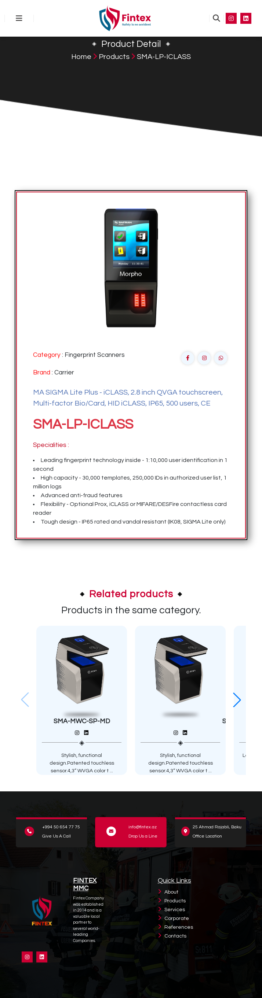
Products (114, 56)
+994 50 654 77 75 (61, 827)
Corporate (176, 918)
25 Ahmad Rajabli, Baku (217, 827)
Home (81, 56)
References (178, 927)
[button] (237, 699)
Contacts (175, 936)
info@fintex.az (142, 827)
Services (174, 909)
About (171, 892)
